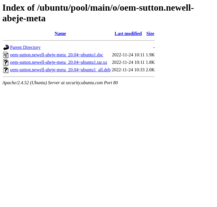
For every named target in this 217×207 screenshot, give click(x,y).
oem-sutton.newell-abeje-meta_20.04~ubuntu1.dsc (56, 54)
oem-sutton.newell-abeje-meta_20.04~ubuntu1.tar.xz (58, 62)
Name (60, 33)
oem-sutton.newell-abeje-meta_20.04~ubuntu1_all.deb (60, 69)
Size (150, 33)
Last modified (128, 33)
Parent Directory (25, 47)
